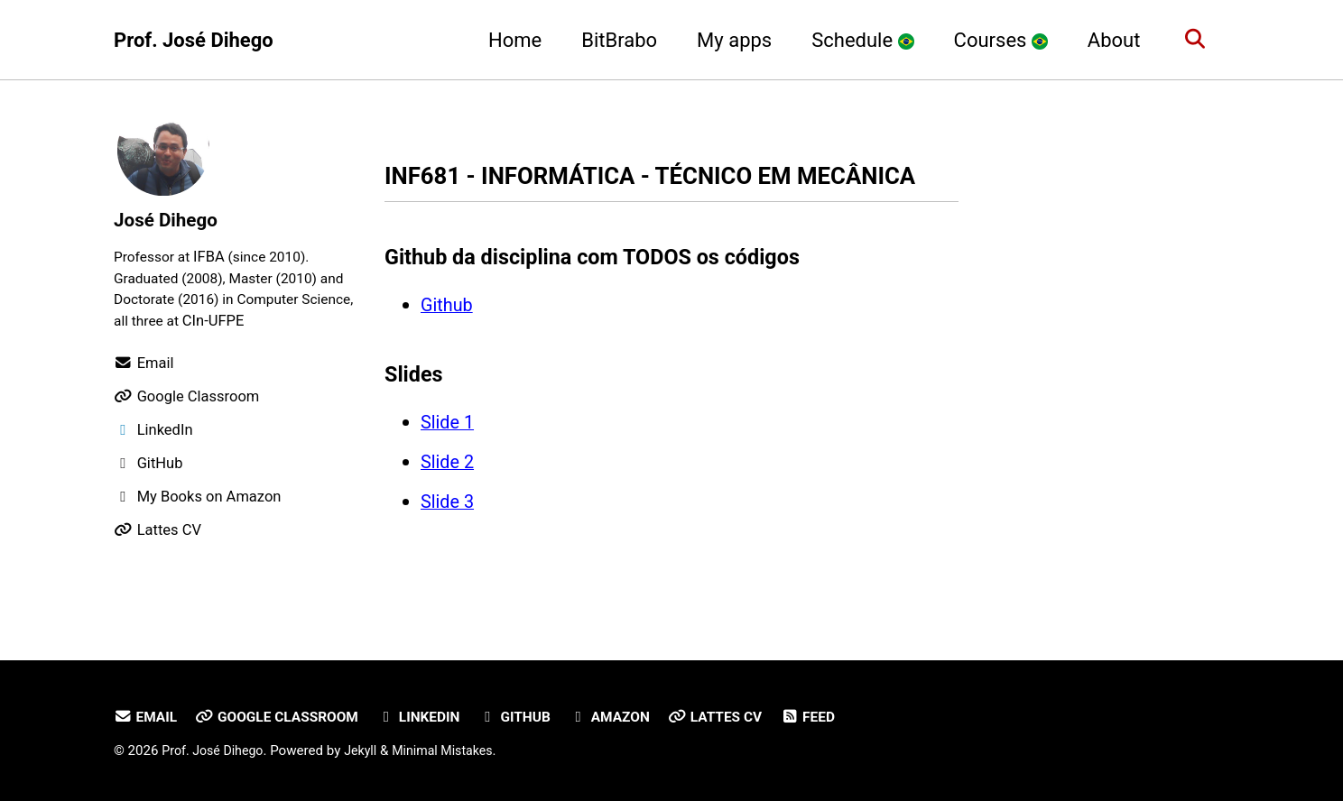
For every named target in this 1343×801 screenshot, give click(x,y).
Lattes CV (742, 717)
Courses (995, 40)
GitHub (533, 717)
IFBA (214, 257)
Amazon (632, 717)
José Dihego (169, 219)
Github (447, 341)
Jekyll (368, 751)
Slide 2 (447, 498)
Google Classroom (285, 717)
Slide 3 (447, 538)
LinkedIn (433, 717)
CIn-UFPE (276, 324)
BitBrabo (613, 40)
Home (508, 40)
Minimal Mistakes (454, 751)
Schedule (856, 40)
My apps (727, 40)
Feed (838, 717)
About (1108, 40)
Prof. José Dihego (193, 40)
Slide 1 (447, 458)
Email (147, 717)
